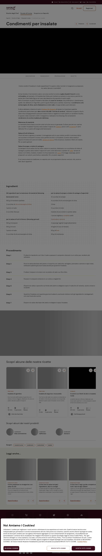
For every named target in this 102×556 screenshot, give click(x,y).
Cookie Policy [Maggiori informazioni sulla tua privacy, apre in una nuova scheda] (82, 542)
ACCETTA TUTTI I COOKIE (83, 548)
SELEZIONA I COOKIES (11, 548)
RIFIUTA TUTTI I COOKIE (58, 548)
